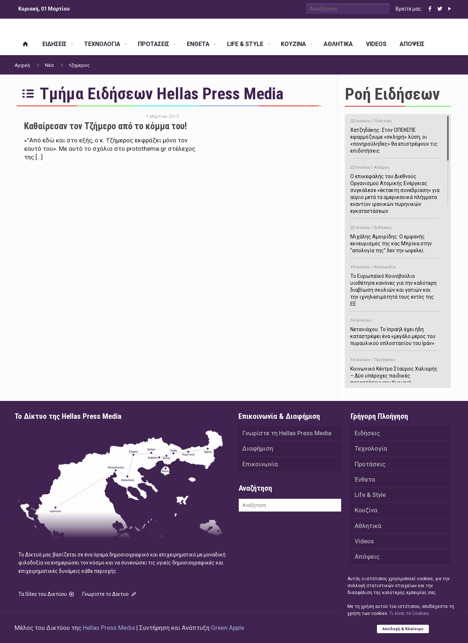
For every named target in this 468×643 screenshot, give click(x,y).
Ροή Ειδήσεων (392, 94)
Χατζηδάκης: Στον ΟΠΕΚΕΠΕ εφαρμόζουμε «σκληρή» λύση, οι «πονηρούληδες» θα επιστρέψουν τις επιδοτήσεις (395, 135)
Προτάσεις (370, 465)
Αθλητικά (368, 529)
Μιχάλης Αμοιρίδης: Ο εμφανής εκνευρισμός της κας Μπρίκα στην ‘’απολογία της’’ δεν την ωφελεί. (395, 237)
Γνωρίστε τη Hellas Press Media (286, 433)
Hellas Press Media (109, 627)
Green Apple (227, 627)
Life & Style (370, 497)
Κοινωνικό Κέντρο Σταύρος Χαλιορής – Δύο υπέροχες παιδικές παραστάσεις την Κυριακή (395, 370)
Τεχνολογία (371, 449)
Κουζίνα (366, 513)
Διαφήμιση (257, 449)
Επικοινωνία (260, 465)
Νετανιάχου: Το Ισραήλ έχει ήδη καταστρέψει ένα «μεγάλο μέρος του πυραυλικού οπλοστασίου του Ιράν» (395, 330)
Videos (364, 546)
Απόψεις (367, 562)
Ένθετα (365, 481)
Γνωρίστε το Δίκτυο (109, 594)
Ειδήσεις (367, 433)
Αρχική (22, 65)
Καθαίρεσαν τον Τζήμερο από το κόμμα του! (105, 126)
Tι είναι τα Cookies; (409, 612)
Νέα (49, 65)
